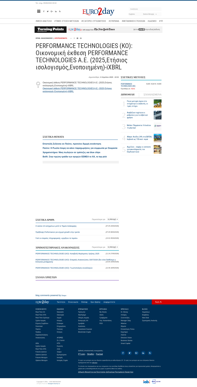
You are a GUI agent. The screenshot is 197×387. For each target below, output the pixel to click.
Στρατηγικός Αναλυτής (149, 320)
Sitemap (84, 302)
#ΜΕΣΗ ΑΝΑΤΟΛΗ (44, 21)
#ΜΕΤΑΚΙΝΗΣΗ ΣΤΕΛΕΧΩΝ (133, 21)
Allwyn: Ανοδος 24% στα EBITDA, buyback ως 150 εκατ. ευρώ (139, 138)
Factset (99, 354)
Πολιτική (60, 329)
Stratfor (90, 354)
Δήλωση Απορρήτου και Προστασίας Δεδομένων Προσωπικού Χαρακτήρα (105, 372)
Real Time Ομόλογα (42, 318)
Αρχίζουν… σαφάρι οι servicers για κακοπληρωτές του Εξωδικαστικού (139, 149)
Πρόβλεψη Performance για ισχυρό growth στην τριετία (77, 232)
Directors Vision (126, 338)
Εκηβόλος (145, 315)
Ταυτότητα (61, 302)
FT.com (81, 354)
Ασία (58, 349)
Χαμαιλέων (146, 312)
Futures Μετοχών (42, 357)
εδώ (142, 29)
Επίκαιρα (60, 323)
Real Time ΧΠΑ (41, 315)
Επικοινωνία (73, 302)
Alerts (133, 89)
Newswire (60, 312)
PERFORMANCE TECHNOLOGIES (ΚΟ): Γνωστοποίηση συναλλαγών (77, 268)
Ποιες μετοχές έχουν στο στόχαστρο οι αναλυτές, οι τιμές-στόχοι (137, 103)
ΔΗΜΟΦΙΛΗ (127, 94)
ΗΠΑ (58, 343)
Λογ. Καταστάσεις (106, 320)
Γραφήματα (103, 318)
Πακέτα (38, 329)
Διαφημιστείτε (109, 302)
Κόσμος (59, 320)
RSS (101, 323)
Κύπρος (59, 332)
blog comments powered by (51, 295)
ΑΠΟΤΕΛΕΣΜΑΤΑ (60, 38)
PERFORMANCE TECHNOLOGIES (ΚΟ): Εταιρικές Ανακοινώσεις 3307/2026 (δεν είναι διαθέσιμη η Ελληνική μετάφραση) (77, 261)
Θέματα (123, 326)
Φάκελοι (123, 323)
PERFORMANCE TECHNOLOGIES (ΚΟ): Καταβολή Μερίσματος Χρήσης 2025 (77, 254)
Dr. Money (124, 312)
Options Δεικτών (41, 355)
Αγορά (59, 318)
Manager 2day (126, 320)
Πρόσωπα (81, 312)
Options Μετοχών (42, 360)
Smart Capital (125, 343)
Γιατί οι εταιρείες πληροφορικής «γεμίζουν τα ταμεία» (77, 238)
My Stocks (103, 312)
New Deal (145, 318)
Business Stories (126, 340)
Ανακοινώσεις (40, 338)
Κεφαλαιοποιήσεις (42, 335)
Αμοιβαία (81, 323)
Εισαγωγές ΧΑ (83, 320)
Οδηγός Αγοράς (83, 318)
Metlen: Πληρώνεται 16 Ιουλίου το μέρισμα (139, 126)
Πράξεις (38, 332)
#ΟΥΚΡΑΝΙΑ (114, 21)
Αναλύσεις (81, 326)
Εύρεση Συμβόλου (42, 323)
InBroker (94, 362)
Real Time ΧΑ (40, 312)
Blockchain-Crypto (84, 332)
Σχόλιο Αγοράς (41, 320)
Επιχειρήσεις (61, 326)
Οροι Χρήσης (95, 302)
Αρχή (157, 302)
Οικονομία (60, 315)
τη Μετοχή (113, 219)
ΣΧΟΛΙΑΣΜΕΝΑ (152, 94)
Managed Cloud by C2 (54, 383)
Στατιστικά (39, 326)
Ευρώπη (60, 346)
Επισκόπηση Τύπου (127, 329)
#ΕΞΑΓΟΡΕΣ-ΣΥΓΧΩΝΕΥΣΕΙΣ (93, 21)
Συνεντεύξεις (125, 318)
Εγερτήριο (124, 332)
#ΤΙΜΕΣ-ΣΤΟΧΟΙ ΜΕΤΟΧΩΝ (66, 21)
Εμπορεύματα (62, 355)
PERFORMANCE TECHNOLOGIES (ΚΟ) (128, 85)
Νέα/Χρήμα (82, 315)
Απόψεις (124, 315)
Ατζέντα (123, 335)
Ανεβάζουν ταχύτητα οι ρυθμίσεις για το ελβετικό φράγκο (137, 115)
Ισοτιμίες (60, 357)
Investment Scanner (85, 329)
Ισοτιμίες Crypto (62, 360)
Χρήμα (59, 352)
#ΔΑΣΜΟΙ (152, 21)
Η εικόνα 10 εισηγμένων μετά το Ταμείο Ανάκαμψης (77, 226)
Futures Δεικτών (41, 352)
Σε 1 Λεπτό (61, 340)
